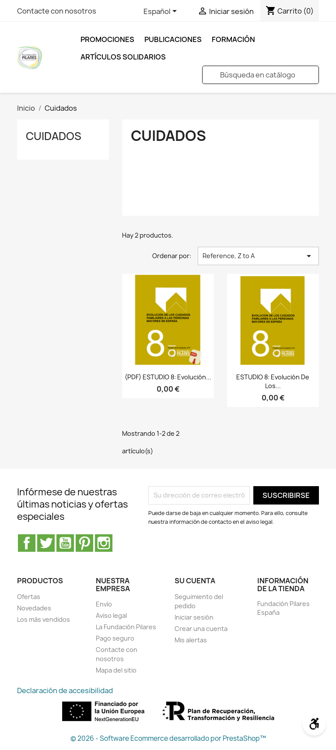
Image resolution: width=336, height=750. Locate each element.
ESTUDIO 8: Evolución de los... (272, 381)
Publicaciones (173, 39)
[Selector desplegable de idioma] (162, 12)
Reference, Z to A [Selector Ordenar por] (258, 256)
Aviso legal (111, 615)
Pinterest (84, 543)
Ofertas (28, 596)
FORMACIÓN (233, 39)
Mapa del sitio (116, 670)
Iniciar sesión (194, 617)
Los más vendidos (43, 619)
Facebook (26, 543)
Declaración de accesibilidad (65, 690)
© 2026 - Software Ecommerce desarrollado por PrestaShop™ (168, 738)
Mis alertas (191, 640)
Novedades (34, 608)
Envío (104, 604)
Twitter (46, 543)
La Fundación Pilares (126, 627)
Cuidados (53, 136)
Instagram (103, 543)
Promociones (107, 39)
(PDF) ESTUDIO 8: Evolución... (168, 377)
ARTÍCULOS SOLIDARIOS (123, 57)
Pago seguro (115, 638)
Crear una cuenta (201, 628)
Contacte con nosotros (56, 11)
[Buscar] (260, 75)
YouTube (65, 543)
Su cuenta (195, 580)
